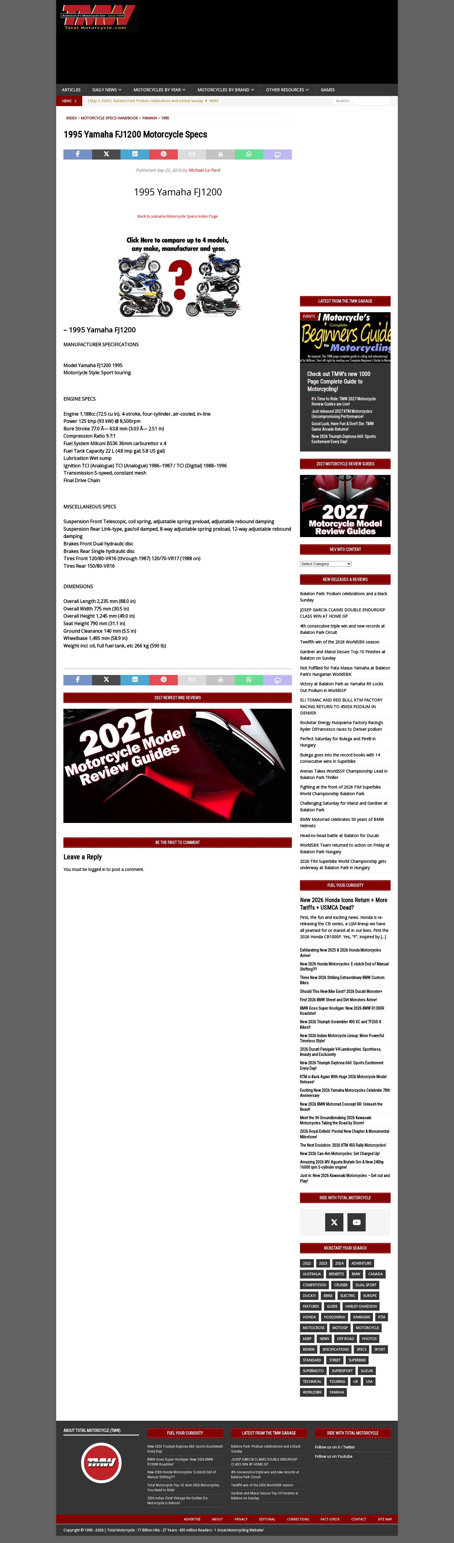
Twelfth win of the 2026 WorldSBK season (339, 642)
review (308, 1349)
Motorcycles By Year (157, 89)
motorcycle (367, 1327)
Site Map (385, 1519)
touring (337, 1381)
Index (71, 118)
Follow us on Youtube (333, 1456)
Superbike (357, 1360)
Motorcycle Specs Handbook (109, 118)
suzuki (367, 1370)
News (324, 1338)
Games (328, 89)
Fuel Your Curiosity (345, 885)
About (217, 1519)
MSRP (307, 1338)
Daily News (104, 89)
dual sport (366, 1285)
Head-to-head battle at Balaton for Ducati (339, 835)
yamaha (336, 1392)
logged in (96, 869)
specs (361, 1349)
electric (347, 1295)
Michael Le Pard (204, 170)
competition (314, 1285)
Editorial (267, 1519)
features (311, 1306)
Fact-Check (330, 1519)
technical (312, 1381)
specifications (336, 1349)
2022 (307, 1263)
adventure (361, 1263)
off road (345, 1338)
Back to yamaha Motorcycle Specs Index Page (178, 216)
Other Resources (285, 89)
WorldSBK (312, 1392)
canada (375, 1274)
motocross (313, 1327)
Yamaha (149, 118)
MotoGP (340, 1327)
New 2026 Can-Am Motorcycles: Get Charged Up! (340, 1153)
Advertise (192, 1519)
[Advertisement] (271, 43)
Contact (358, 1519)
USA (369, 1381)
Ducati (309, 1295)
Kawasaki (361, 1317)
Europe (369, 1295)
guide (332, 1306)
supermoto (313, 1370)
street (334, 1360)
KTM (381, 1317)
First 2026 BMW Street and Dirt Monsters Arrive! (338, 1000)
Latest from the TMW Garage (345, 301)
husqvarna (334, 1317)
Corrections (298, 1519)
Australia (312, 1274)
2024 (339, 1263)
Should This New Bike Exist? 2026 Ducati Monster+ (341, 991)
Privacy (241, 1519)
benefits (336, 1274)
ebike (328, 1295)
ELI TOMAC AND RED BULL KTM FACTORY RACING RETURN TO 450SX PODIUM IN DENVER (341, 706)
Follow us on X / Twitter (335, 1447)
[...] (383, 936)
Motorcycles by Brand (223, 89)
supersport (342, 1370)
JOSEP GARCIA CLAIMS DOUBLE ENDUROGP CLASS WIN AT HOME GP (264, 1461)
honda (309, 1317)
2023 (323, 1263)
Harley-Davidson (361, 1306)
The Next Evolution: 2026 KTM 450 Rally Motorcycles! (343, 1145)
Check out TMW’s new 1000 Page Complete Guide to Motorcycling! (338, 382)
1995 (165, 118)
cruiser (340, 1285)
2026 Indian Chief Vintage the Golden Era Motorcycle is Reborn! (177, 1500)
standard (312, 1360)
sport (379, 1349)
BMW (356, 1274)
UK (355, 1381)
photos (369, 1338)
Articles (71, 89)
